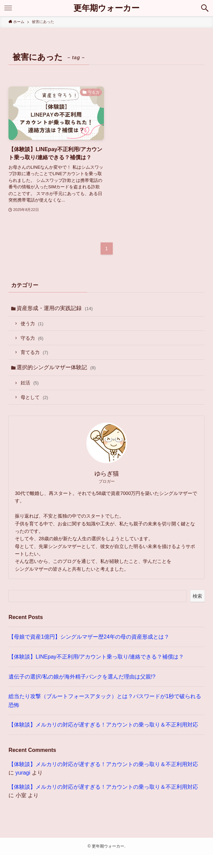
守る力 (32, 338)
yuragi (23, 773)
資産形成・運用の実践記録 (55, 308)
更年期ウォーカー (106, 8)
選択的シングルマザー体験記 (56, 367)
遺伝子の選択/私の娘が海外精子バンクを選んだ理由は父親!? (81, 677)
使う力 (32, 323)
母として (34, 397)
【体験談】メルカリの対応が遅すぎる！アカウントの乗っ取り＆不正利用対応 (103, 725)
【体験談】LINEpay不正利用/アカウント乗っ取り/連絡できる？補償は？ (96, 657)
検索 (197, 596)
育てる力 (34, 352)
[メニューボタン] (8, 8)
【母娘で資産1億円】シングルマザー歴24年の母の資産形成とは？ (88, 637)
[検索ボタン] (205, 8)
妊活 (30, 382)
